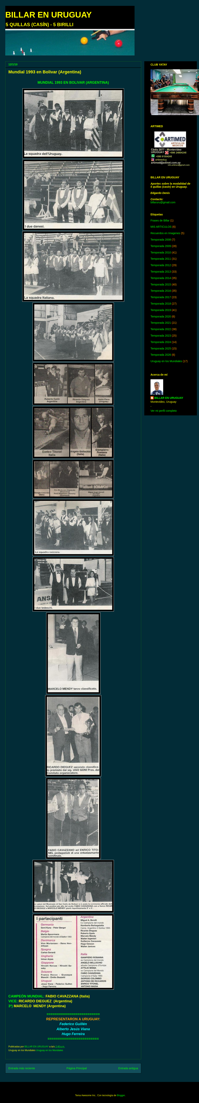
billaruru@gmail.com (163, 202)
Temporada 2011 (161, 258)
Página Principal (77, 1068)
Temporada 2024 (161, 342)
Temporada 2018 (161, 303)
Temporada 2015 (161, 284)
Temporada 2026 (161, 354)
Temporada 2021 (161, 322)
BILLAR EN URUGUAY (48, 14)
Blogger (121, 1095)
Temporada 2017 (161, 297)
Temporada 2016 (161, 290)
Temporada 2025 (161, 348)
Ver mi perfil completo (164, 410)
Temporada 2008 (161, 239)
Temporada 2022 (161, 329)
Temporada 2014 (161, 278)
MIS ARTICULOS (161, 226)
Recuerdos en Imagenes (165, 233)
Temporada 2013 (161, 271)
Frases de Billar (160, 220)
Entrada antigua (128, 1068)
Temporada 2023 (161, 335)
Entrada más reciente (21, 1068)
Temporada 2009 (161, 246)
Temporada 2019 (161, 310)
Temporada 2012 (161, 265)
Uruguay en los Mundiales (49, 1050)
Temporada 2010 (161, 252)
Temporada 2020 (161, 316)
